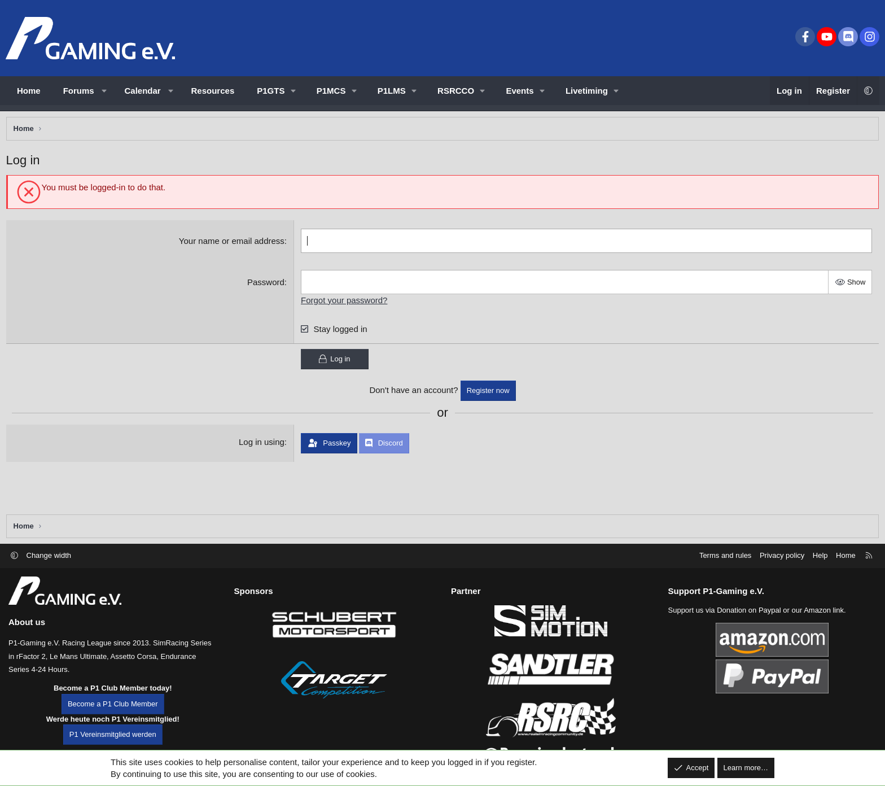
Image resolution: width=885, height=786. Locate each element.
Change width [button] (49, 555)
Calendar (143, 90)
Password (267, 284)
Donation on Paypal (749, 610)
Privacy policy (782, 555)
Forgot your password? (345, 302)
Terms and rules (725, 555)
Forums (78, 90)
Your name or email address (232, 243)
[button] (104, 90)
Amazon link (824, 610)
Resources (213, 90)
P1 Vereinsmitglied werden (112, 734)
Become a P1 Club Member (113, 704)
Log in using (262, 444)
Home (29, 90)
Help (820, 555)
